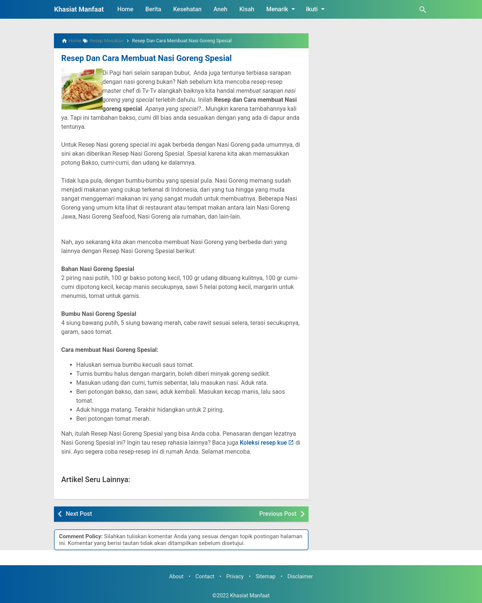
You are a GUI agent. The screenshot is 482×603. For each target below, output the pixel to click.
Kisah (246, 9)
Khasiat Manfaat (79, 9)
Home (125, 9)
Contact (204, 576)
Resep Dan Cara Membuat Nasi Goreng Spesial (140, 58)
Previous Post (277, 513)
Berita (153, 9)
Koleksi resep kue (263, 441)
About (176, 576)
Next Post (79, 513)
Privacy (235, 576)
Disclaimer (300, 576)
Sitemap (266, 576)
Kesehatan (187, 9)
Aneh (220, 9)
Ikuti (316, 8)
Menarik (282, 8)
